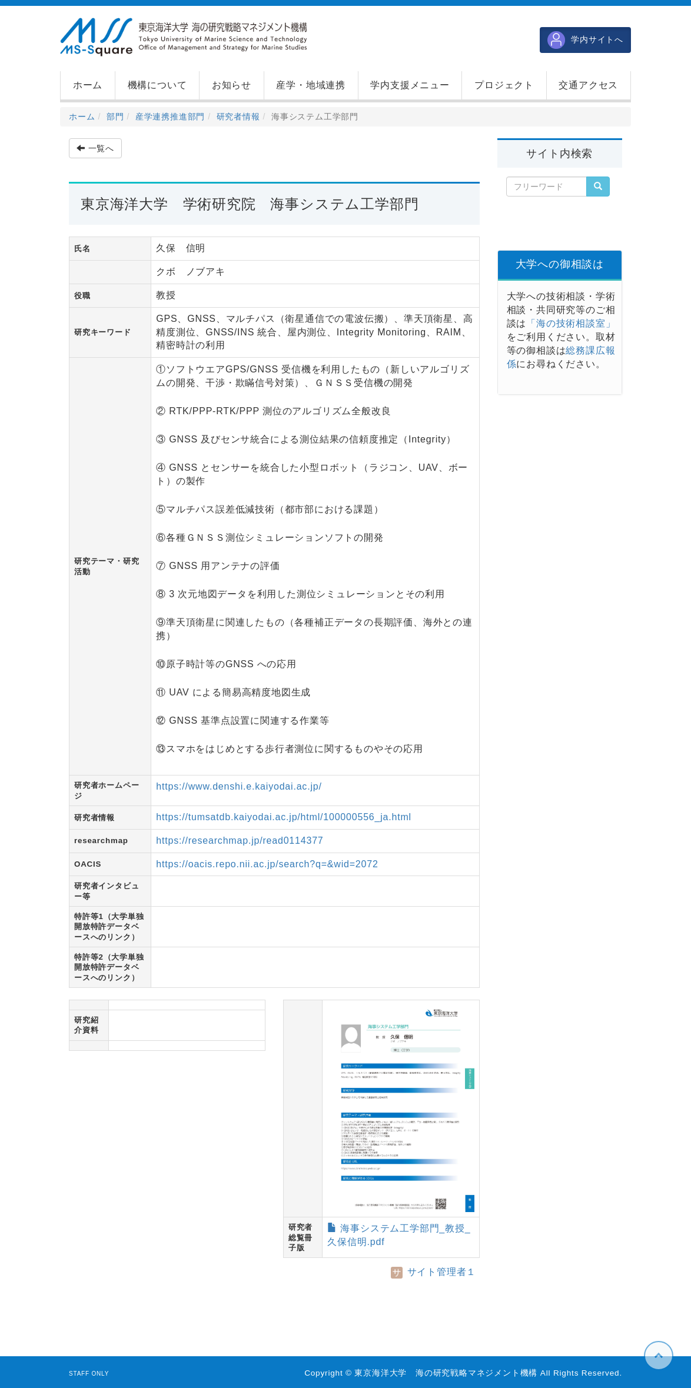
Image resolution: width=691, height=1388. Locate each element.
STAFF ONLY (89, 1373)
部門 (115, 116)
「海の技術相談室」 (570, 323)
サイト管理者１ (433, 1272)
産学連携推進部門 (170, 116)
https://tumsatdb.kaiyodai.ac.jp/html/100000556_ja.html (283, 817)
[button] (157, 85)
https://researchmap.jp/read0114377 (239, 841)
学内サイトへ (585, 40)
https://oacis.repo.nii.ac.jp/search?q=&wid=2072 (267, 864)
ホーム (82, 116)
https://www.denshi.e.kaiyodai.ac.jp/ (238, 786)
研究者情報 (238, 116)
